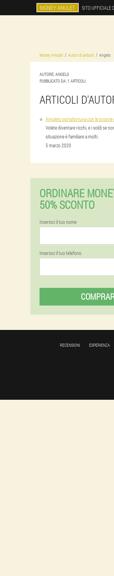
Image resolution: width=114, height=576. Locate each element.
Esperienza (99, 345)
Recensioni (70, 345)
